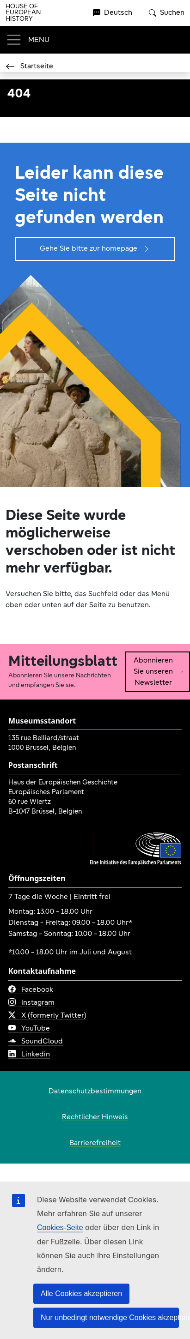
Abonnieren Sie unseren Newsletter (159, 672)
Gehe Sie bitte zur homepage (95, 249)
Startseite (29, 66)
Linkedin (29, 1054)
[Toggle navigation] (27, 40)
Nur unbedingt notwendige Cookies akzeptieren (110, 1317)
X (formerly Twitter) (47, 1015)
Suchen (166, 13)
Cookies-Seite (60, 1227)
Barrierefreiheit (95, 1143)
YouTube (29, 1028)
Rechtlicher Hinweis (95, 1117)
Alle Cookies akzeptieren (81, 1293)
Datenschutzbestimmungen (95, 1091)
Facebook (30, 990)
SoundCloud (35, 1041)
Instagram (31, 1003)
